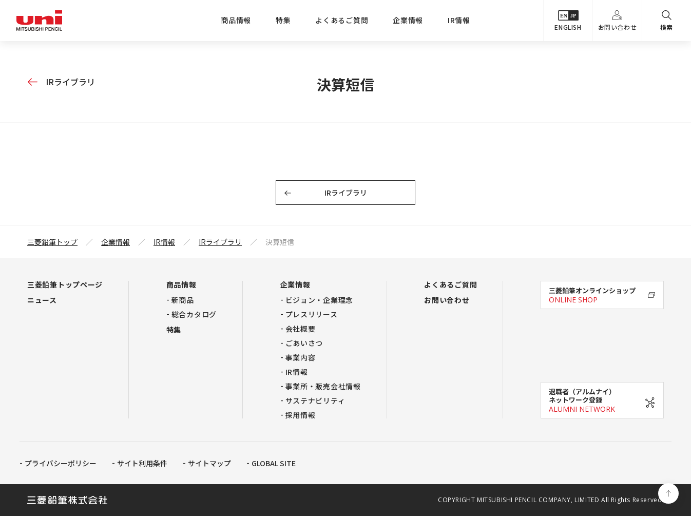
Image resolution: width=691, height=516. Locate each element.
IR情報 (459, 20)
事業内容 (300, 357)
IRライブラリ (70, 82)
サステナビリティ (315, 400)
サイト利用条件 (142, 463)
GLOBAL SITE (274, 463)
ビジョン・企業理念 (319, 300)
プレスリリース (311, 314)
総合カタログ (194, 314)
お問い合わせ (617, 20)
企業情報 (408, 20)
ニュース (42, 300)
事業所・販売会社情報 (323, 386)
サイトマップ (209, 463)
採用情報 (300, 415)
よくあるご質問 (341, 20)
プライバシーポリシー (61, 463)
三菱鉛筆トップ (52, 242)
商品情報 (236, 20)
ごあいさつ (304, 343)
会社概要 (300, 328)
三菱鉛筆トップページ (65, 284)
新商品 (182, 300)
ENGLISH (567, 20)
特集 (283, 20)
